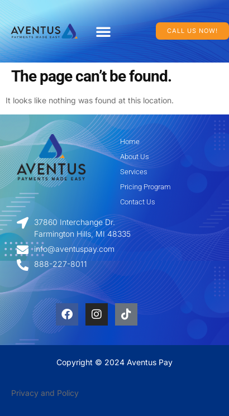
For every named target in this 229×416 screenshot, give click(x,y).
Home (130, 141)
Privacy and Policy (45, 393)
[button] (103, 31)
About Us (134, 156)
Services (133, 172)
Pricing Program (145, 187)
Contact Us (137, 202)
